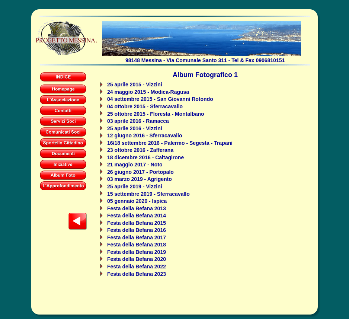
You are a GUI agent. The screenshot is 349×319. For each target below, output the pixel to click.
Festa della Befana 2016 (136, 230)
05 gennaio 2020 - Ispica (137, 201)
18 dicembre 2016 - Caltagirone (145, 157)
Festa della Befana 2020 (136, 259)
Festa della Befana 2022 (136, 266)
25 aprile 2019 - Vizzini (134, 186)
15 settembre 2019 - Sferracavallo (148, 194)
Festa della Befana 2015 (136, 223)
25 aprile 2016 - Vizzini (134, 128)
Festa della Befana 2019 (136, 252)
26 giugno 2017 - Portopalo (140, 172)
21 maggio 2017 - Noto (135, 165)
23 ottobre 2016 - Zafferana (140, 150)
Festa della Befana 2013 (136, 208)
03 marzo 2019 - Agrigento (139, 179)
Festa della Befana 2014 (136, 215)
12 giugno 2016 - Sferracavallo (144, 135)
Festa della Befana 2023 (136, 274)
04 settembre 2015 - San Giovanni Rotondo (160, 99)
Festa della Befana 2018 (136, 245)
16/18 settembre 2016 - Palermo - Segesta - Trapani (170, 143)
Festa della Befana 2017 (136, 237)
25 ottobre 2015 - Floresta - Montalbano (155, 114)
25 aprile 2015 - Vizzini (134, 84)
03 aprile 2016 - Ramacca (138, 121)
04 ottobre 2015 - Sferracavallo (145, 106)
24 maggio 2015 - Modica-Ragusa (148, 92)
